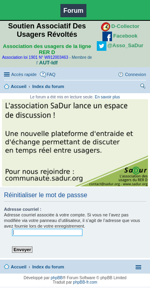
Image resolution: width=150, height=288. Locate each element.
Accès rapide (24, 74)
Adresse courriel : (23, 209)
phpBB (57, 278)
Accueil (18, 86)
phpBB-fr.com (85, 282)
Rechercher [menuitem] (143, 87)
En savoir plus (107, 97)
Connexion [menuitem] (135, 74)
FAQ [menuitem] (51, 74)
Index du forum (48, 86)
